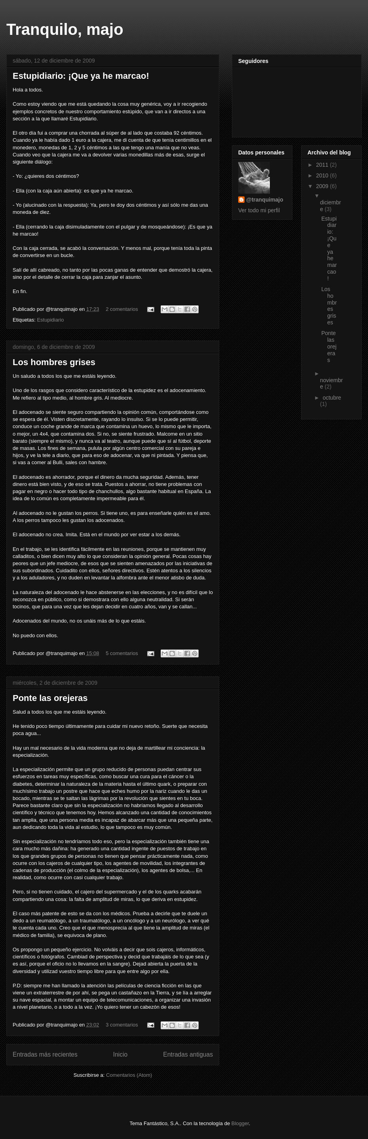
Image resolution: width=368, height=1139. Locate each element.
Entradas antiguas (188, 1054)
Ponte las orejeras (50, 698)
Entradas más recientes (45, 1054)
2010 (323, 175)
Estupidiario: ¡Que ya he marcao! (81, 76)
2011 (323, 165)
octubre (331, 397)
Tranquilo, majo (64, 29)
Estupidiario (50, 320)
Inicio (120, 1054)
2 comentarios (122, 309)
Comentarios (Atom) (129, 1075)
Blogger (240, 1123)
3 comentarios (122, 1025)
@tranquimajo (264, 199)
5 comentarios (122, 653)
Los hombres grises (54, 362)
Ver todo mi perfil (259, 210)
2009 (323, 186)
